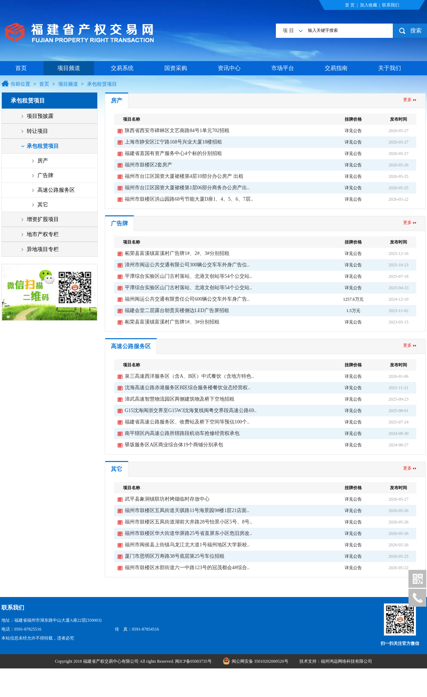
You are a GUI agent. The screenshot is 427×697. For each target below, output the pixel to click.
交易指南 (336, 68)
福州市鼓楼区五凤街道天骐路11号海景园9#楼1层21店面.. (187, 510)
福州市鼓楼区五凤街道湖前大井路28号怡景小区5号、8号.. (188, 522)
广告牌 (45, 175)
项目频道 (68, 68)
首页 (21, 68)
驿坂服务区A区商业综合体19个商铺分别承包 (174, 444)
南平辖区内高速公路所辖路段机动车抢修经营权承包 (182, 433)
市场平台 (282, 68)
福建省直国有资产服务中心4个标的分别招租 (173, 153)
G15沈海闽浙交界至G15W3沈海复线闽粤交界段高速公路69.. (190, 410)
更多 (407, 99)
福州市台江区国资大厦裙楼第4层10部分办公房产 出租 (184, 176)
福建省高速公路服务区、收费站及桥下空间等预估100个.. (187, 422)
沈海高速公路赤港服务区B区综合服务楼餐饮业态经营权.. (187, 387)
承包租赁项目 (102, 84)
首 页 (350, 4)
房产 (42, 161)
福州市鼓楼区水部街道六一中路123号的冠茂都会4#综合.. (187, 567)
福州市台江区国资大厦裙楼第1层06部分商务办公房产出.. (187, 187)
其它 (42, 204)
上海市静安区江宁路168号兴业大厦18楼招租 (173, 142)
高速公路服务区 (56, 190)
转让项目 (37, 131)
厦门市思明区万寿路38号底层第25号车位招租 (175, 556)
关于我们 (389, 68)
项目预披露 (40, 116)
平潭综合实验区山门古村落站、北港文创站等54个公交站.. (188, 276)
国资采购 (175, 68)
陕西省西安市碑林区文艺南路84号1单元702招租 (177, 130)
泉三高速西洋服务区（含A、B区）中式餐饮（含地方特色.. (189, 376)
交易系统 (122, 68)
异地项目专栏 (43, 249)
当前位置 (20, 84)
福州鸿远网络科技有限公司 (346, 661)
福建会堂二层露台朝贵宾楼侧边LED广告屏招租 (177, 310)
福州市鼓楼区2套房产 (148, 164)
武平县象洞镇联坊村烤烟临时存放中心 (167, 499)
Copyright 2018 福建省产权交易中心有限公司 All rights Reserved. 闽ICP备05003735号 (134, 661)
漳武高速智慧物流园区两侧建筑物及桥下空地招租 (180, 399)
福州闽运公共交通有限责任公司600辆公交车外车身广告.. (187, 299)
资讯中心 (229, 68)
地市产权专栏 (43, 234)
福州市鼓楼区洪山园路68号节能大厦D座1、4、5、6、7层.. (189, 199)
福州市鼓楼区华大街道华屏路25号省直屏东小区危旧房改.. (188, 533)
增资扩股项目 (43, 219)
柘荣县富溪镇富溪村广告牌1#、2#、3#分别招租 (177, 253)
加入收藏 (368, 4)
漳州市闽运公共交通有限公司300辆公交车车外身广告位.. (187, 264)
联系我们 (390, 4)
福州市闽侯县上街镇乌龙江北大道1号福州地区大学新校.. (187, 544)
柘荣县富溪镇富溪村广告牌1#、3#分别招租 (172, 322)
